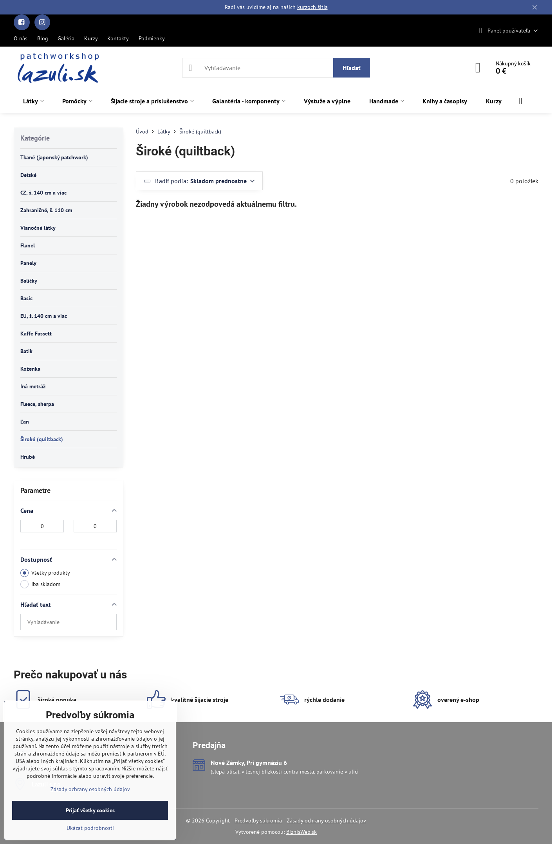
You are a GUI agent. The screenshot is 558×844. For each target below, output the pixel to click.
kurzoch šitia (312, 7)
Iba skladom (40, 584)
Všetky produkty (45, 573)
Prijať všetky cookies (90, 810)
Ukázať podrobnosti (90, 827)
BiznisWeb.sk (301, 831)
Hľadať (352, 68)
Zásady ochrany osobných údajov (326, 820)
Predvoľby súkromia (258, 820)
